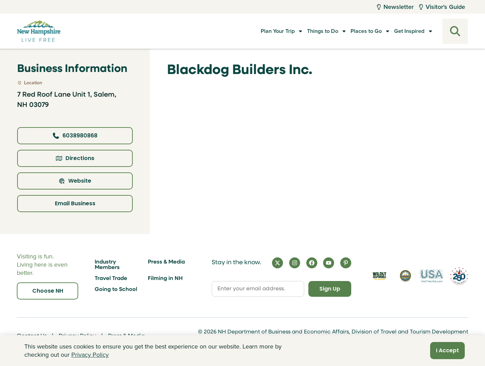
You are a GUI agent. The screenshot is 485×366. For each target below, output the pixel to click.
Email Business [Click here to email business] (75, 203)
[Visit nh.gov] (405, 276)
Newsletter (395, 6)
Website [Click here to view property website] (75, 181)
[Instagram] (294, 262)
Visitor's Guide (442, 6)
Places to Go (357, 31)
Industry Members (107, 264)
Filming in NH (165, 278)
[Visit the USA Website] (431, 275)
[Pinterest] (345, 262)
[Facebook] (311, 262)
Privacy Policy (90, 354)
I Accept (447, 350)
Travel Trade (111, 278)
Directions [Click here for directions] (75, 158)
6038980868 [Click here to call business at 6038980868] (75, 135)
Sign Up (329, 289)
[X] (277, 262)
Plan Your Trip (255, 31)
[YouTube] (328, 262)
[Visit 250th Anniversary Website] (459, 275)
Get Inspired (408, 31)
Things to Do (306, 31)
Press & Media (166, 262)
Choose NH (47, 291)
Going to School (116, 289)
